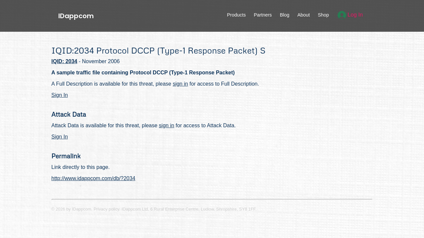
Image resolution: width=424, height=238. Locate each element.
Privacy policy (106, 209)
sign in (180, 84)
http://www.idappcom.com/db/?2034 (93, 178)
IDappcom (76, 15)
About (303, 15)
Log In (350, 15)
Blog (285, 15)
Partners (263, 15)
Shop (323, 15)
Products (236, 15)
